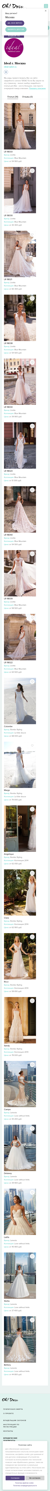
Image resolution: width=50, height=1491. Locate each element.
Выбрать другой (16, 29)
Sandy (7, 1045)
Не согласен (34, 1478)
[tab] (12, 97)
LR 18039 (8, 598)
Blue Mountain (20, 158)
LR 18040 (8, 535)
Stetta (6, 1301)
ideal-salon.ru (10, 67)
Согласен (15, 1478)
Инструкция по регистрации (11, 1426)
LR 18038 (8, 343)
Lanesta (13, 1112)
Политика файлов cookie (24, 1483)
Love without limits (22, 1116)
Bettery (7, 1365)
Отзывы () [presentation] (27, 96)
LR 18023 (8, 471)
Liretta (12, 155)
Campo (7, 1109)
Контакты (8, 1431)
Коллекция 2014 (21, 860)
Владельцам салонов (14, 1420)
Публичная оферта (13, 1409)
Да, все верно (15, 23)
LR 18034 (8, 407)
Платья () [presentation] (12, 96)
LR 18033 (8, 151)
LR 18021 (8, 279)
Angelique (9, 854)
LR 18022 (8, 662)
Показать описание (37, 88)
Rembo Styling (16, 729)
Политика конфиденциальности (25, 1486)
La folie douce (20, 733)
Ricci (6, 981)
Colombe (8, 726)
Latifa (6, 1237)
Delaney (8, 1173)
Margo (7, 790)
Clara (6, 918)
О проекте (8, 1414)
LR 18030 (8, 215)
